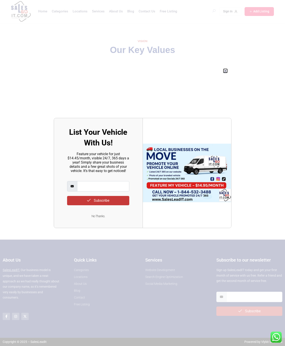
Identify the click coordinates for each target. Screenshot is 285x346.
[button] (225, 70)
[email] (103, 186)
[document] (142, 173)
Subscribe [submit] (98, 200)
